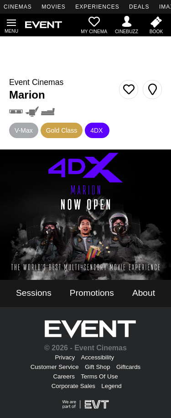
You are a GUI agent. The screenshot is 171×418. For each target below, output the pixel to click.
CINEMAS (18, 7)
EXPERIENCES (97, 7)
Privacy (65, 357)
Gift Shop (97, 366)
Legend (111, 386)
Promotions (92, 293)
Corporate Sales (73, 386)
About (143, 293)
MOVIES (53, 7)
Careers (63, 376)
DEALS (139, 7)
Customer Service (55, 366)
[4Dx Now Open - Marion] (85, 214)
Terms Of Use (99, 376)
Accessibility (97, 357)
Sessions (34, 293)
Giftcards (128, 366)
